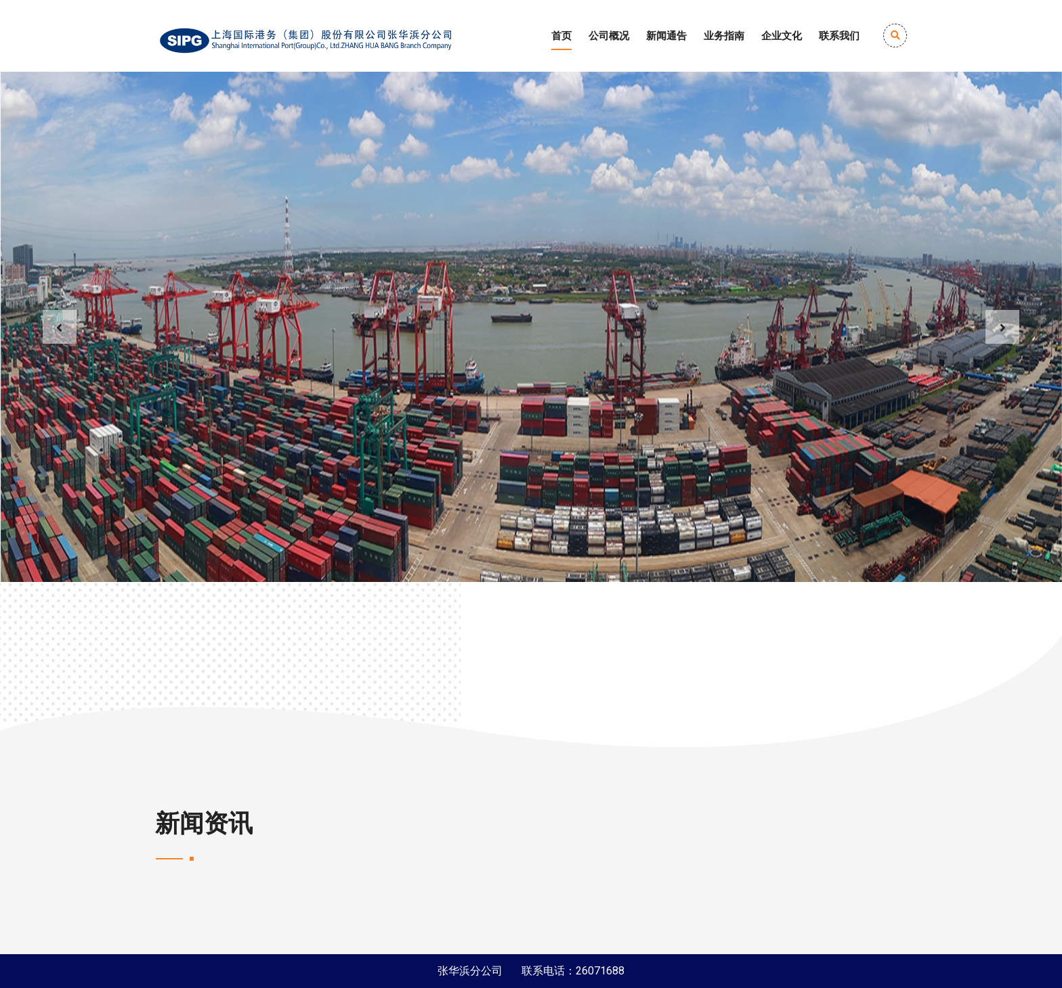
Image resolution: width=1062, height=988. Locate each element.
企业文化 (781, 36)
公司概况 (609, 36)
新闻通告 (666, 36)
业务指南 (724, 36)
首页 (561, 36)
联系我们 (839, 36)
